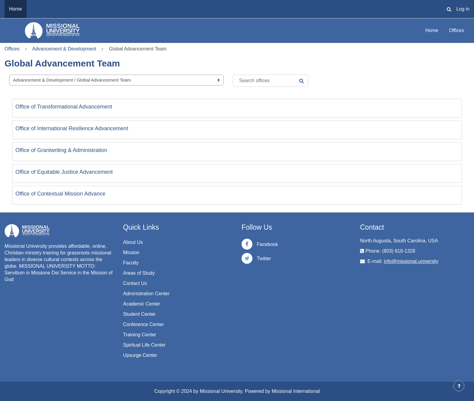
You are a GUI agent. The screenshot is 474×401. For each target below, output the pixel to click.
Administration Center (146, 293)
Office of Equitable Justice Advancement (64, 172)
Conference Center (143, 324)
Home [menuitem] (15, 8)
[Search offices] (270, 81)
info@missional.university (411, 261)
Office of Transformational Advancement (63, 107)
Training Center (139, 334)
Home (431, 30)
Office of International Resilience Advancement (71, 128)
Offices (456, 30)
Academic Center (141, 303)
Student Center (139, 314)
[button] (449, 9)
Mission (131, 252)
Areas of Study (139, 273)
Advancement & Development (64, 48)
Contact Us (135, 283)
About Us (133, 242)
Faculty (131, 262)
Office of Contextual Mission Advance (60, 194)
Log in (462, 8)
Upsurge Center (140, 355)
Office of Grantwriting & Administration (61, 150)
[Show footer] (458, 385)
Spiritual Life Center (144, 345)
